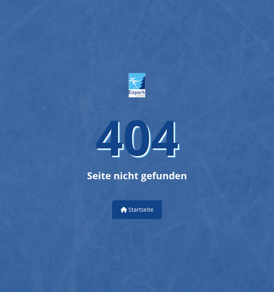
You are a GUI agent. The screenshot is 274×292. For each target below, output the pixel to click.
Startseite (137, 209)
